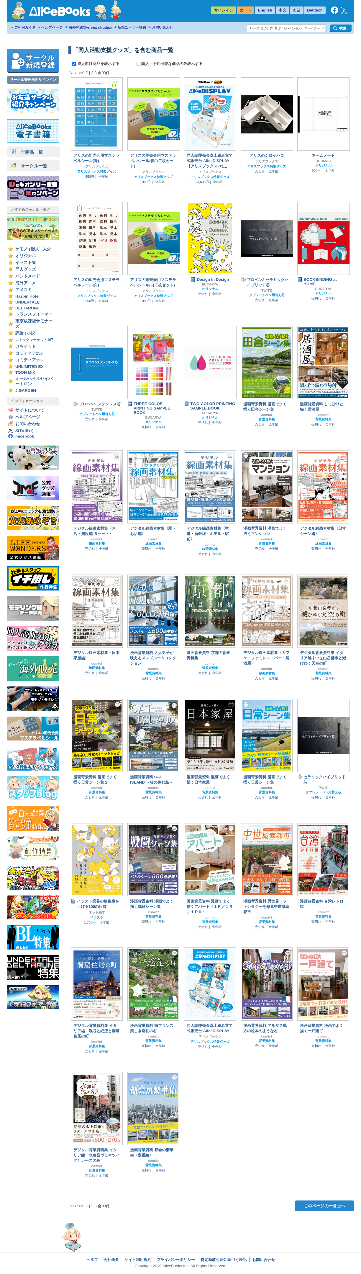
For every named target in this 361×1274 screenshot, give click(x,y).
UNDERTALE (27, 302)
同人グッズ (25, 269)
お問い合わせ (162, 27)
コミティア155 (29, 360)
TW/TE (266, 290)
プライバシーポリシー (176, 1259)
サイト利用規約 (137, 1259)
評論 (19, 333)
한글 (297, 10)
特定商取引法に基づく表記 (224, 1259)
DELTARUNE (27, 308)
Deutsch (315, 10)
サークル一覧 (29, 165)
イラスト (96, 917)
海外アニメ (25, 283)
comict (266, 415)
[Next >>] (76, 73)
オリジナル (25, 256)
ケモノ (21, 249)
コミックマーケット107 (34, 340)
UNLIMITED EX (29, 366)
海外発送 (90, 27)
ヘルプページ (52, 27)
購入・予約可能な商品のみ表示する (170, 63)
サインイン (223, 10)
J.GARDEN (25, 390)
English (265, 10)
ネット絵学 (97, 912)
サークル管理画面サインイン (33, 80)
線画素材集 (97, 543)
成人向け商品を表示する (96, 63)
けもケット (25, 346)
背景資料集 (267, 419)
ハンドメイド (27, 276)
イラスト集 (25, 262)
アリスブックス (97, 166)
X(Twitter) (24, 430)
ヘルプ (92, 1259)
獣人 (35, 249)
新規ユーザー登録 (132, 27)
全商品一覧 (27, 152)
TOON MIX (25, 372)
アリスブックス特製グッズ (96, 171)
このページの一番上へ (324, 1205)
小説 (31, 333)
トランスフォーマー (33, 314)
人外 (47, 249)
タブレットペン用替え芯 (267, 295)
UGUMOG (323, 161)
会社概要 (111, 1259)
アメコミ (23, 290)
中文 (282, 10)
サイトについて (29, 410)
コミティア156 (29, 353)
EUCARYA (210, 284)
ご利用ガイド (24, 27)
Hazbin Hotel (27, 296)
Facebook (24, 436)
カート (245, 10)
